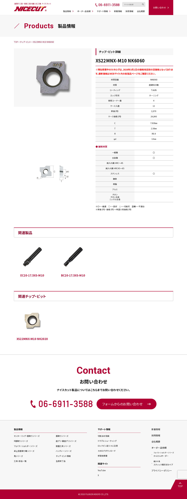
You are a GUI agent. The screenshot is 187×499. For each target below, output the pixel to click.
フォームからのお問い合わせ (126, 404)
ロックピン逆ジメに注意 (108, 445)
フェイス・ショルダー (25, 446)
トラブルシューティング (107, 440)
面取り (62, 436)
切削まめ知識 (103, 436)
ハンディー (64, 451)
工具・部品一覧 (20, 461)
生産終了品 (61, 461)
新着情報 (118, 11)
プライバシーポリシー (161, 470)
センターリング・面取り (27, 436)
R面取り (21, 441)
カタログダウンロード (107, 450)
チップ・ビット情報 (63, 456)
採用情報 (129, 11)
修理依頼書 (103, 455)
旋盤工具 (63, 446)
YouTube (102, 470)
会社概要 (141, 11)
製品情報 (68, 11)
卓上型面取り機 (24, 451)
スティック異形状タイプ (163, 463)
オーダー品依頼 (85, 11)
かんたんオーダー (164, 454)
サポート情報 (103, 11)
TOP (180, 485)
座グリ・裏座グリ (66, 441)
